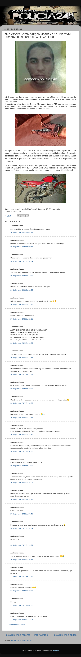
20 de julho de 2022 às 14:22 (21, 451)
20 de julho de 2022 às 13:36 (21, 403)
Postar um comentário (16, 625)
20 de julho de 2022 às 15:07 (21, 482)
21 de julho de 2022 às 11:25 (21, 576)
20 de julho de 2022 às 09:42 (21, 232)
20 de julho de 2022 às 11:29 (21, 276)
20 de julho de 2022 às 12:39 (21, 374)
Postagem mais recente (17, 635)
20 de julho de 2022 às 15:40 (21, 514)
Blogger (56, 650)
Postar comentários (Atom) (21, 640)
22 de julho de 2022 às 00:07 (21, 605)
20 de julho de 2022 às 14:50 (21, 466)
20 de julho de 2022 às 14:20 (21, 434)
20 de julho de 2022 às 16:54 (21, 528)
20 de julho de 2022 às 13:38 (21, 418)
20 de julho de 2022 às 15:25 (21, 499)
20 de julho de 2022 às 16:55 (21, 560)
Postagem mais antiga (64, 635)
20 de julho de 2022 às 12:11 (21, 319)
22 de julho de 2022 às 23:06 (21, 620)
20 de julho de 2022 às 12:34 (21, 343)
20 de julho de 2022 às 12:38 (21, 358)
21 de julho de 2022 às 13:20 (21, 591)
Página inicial (41, 635)
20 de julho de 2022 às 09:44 (21, 247)
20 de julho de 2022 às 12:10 (21, 304)
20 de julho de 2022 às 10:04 (21, 261)
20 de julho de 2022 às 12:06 (21, 290)
